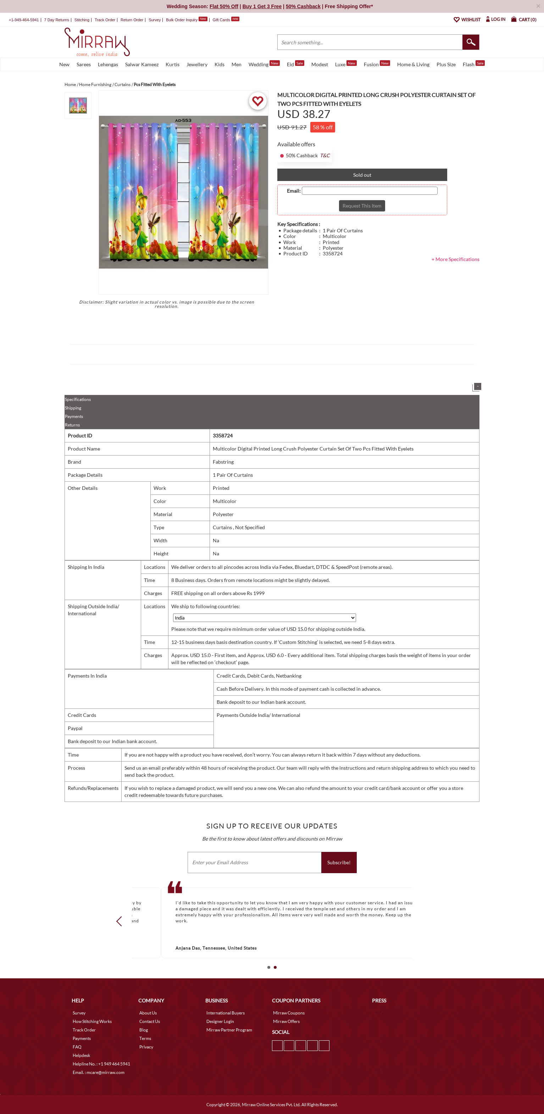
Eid (295, 63)
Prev (121, 921)
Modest (319, 64)
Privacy (146, 1047)
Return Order (132, 20)
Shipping (73, 408)
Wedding (264, 63)
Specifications (78, 399)
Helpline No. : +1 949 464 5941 (101, 1064)
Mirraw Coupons (289, 1013)
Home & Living (413, 64)
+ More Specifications (455, 259)
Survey (155, 20)
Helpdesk (81, 1055)
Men (237, 64)
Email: (294, 190)
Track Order (105, 20)
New (64, 64)
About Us (148, 1013)
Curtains (223, 527)
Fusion (377, 63)
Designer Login (220, 1021)
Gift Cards (225, 20)
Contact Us (149, 1021)
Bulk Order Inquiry (182, 20)
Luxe (346, 63)
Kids (219, 64)
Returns (72, 425)
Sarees (84, 64)
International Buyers (225, 1013)
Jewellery (197, 64)
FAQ (77, 1047)
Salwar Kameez (142, 64)
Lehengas (108, 64)
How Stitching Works (92, 1021)
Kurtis (172, 64)
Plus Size (446, 64)
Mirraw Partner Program (229, 1030)
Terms (145, 1038)
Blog (143, 1030)
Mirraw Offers (286, 1021)
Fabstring (223, 462)
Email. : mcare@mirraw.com (98, 1072)
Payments (74, 416)
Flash (474, 63)
